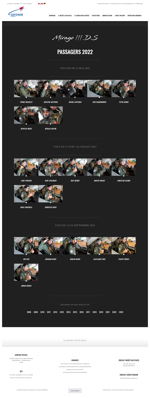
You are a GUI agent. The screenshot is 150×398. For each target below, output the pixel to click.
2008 (29, 312)
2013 (62, 312)
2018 (95, 312)
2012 (55, 312)
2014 (68, 312)
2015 (75, 312)
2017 (88, 312)
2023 (121, 312)
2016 (82, 312)
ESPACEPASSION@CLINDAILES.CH (129, 378)
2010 (42, 312)
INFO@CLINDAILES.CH (129, 365)
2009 (36, 312)
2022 (114, 312)
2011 (49, 312)
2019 (101, 312)
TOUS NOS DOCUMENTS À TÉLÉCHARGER (122, 390)
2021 (108, 312)
